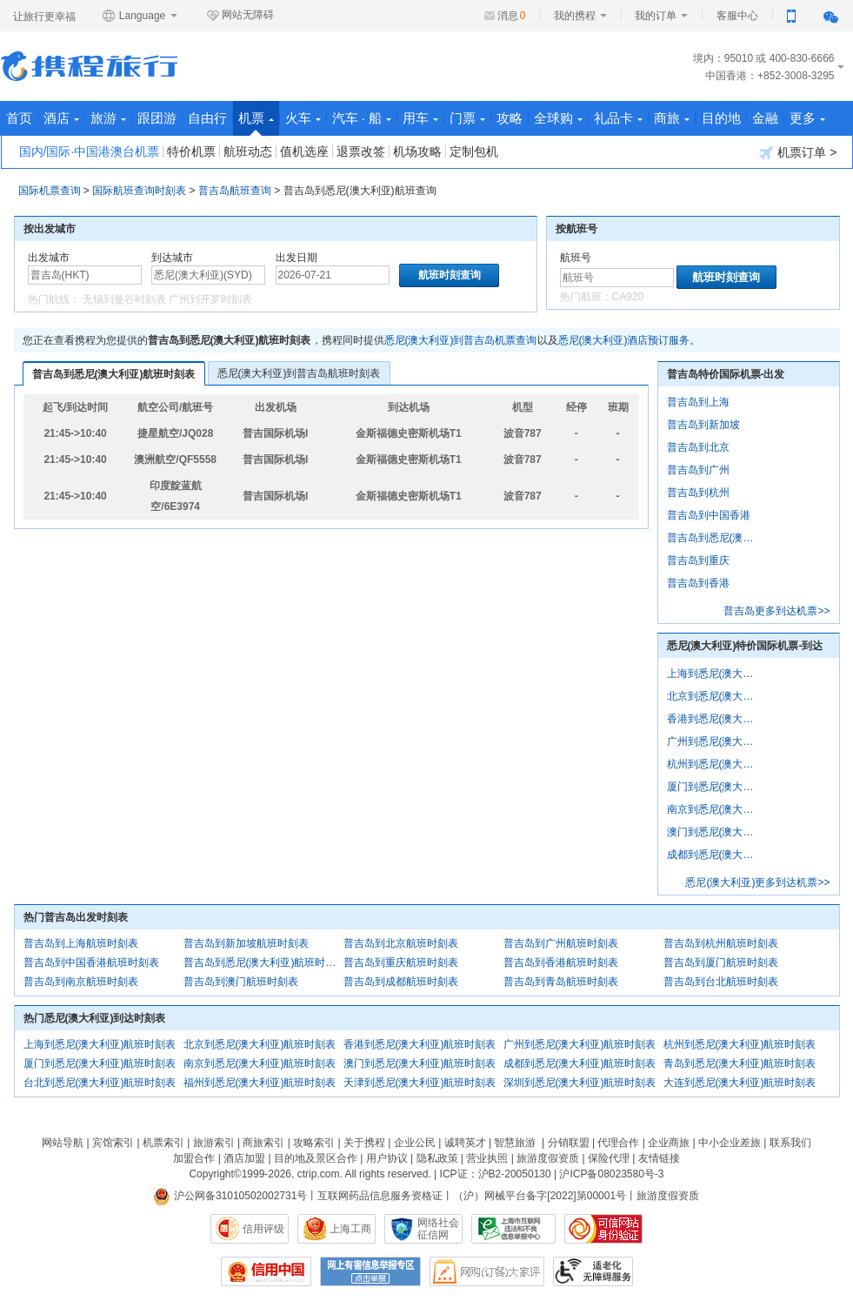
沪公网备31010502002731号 (230, 1196)
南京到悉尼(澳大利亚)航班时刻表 (260, 1063)
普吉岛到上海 (698, 402)
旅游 (108, 118)
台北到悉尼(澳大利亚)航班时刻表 (100, 1083)
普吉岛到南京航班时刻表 (80, 982)
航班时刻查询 (726, 277)
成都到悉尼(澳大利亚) (714, 855)
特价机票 (191, 151)
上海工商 (350, 1229)
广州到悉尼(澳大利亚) (714, 741)
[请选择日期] (333, 275)
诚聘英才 (465, 1143)
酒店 (61, 118)
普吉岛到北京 (698, 447)
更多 (807, 118)
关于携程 (364, 1143)
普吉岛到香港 (698, 583)
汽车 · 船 (362, 118)
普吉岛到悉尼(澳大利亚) (714, 538)
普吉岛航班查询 (234, 190)
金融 (765, 118)
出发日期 (296, 258)
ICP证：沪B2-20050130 (495, 1174)
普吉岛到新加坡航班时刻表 (246, 943)
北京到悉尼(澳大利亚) (714, 696)
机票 (256, 123)
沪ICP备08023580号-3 (611, 1174)
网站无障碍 (240, 16)
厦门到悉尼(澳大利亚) (714, 787)
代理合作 (618, 1143)
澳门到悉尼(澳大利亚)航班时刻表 (419, 1063)
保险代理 (609, 1158)
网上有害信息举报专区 (370, 1271)
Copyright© (215, 1174)
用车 (420, 118)
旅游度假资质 (547, 1158)
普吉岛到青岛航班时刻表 (560, 982)
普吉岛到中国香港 (708, 515)
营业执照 (487, 1158)
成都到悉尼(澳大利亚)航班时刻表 (579, 1063)
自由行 (207, 118)
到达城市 (172, 258)
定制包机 (474, 151)
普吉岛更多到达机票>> (776, 611)
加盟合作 (194, 1158)
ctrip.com (318, 1174)
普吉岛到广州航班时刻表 (560, 943)
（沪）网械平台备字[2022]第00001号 (539, 1196)
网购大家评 (487, 1271)
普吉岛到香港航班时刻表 (560, 962)
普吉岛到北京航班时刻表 (400, 943)
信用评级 (263, 1229)
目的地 (721, 118)
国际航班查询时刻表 (139, 190)
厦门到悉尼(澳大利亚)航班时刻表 (100, 1063)
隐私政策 (437, 1158)
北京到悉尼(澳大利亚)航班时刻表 (260, 1044)
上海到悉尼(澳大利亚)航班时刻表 (100, 1044)
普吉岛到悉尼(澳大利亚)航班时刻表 (114, 374)
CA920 (628, 297)
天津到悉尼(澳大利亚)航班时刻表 (419, 1083)
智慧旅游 (515, 1143)
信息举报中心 (513, 1229)
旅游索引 (214, 1143)
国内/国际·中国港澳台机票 (89, 151)
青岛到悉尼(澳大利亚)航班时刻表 (739, 1063)
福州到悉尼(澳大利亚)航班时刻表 (260, 1083)
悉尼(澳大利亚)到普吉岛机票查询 (460, 340)
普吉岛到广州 (698, 470)
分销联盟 (569, 1143)
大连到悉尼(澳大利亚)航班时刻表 (739, 1083)
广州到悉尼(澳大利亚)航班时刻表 (579, 1044)
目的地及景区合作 (315, 1158)
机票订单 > (797, 152)
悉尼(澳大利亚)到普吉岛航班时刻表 (299, 373)
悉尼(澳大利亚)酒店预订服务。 (629, 340)
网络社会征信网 (438, 1229)
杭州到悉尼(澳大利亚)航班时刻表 (739, 1044)
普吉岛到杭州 (698, 492)
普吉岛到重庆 (698, 560)
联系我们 (790, 1143)
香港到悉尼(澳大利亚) (714, 719)
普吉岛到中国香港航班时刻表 (91, 962)
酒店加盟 (244, 1158)
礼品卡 (618, 118)
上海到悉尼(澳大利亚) (714, 673)
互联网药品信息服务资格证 (380, 1196)
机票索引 (163, 1143)
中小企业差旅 (729, 1143)
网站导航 (62, 1143)
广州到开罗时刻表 (210, 299)
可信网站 (603, 1229)
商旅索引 (263, 1143)
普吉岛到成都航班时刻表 (400, 982)
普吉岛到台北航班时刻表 (720, 982)
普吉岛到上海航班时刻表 (80, 943)
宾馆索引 (113, 1143)
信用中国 (266, 1271)
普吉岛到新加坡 (703, 425)
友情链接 (659, 1158)
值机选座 (304, 151)
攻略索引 (314, 1143)
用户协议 (387, 1158)
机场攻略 (417, 151)
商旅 (672, 118)
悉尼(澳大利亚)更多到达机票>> (757, 882)
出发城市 (49, 258)
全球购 (558, 118)
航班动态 (247, 151)
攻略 (509, 118)
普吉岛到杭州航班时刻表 (720, 943)
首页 (19, 118)
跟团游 (157, 118)
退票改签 (361, 151)
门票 (467, 118)
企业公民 (415, 1143)
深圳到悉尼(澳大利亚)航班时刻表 (579, 1083)
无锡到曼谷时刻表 (124, 299)
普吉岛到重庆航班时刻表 (400, 962)
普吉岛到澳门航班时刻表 (240, 982)
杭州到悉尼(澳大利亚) (714, 764)
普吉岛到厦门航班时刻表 (720, 962)
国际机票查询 (49, 190)
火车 (303, 118)
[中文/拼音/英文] (85, 275)
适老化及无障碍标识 (593, 1271)
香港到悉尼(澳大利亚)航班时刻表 (419, 1044)
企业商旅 (669, 1143)
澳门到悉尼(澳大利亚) (714, 832)
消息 (511, 16)
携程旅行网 (89, 66)
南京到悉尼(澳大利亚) (714, 809)
